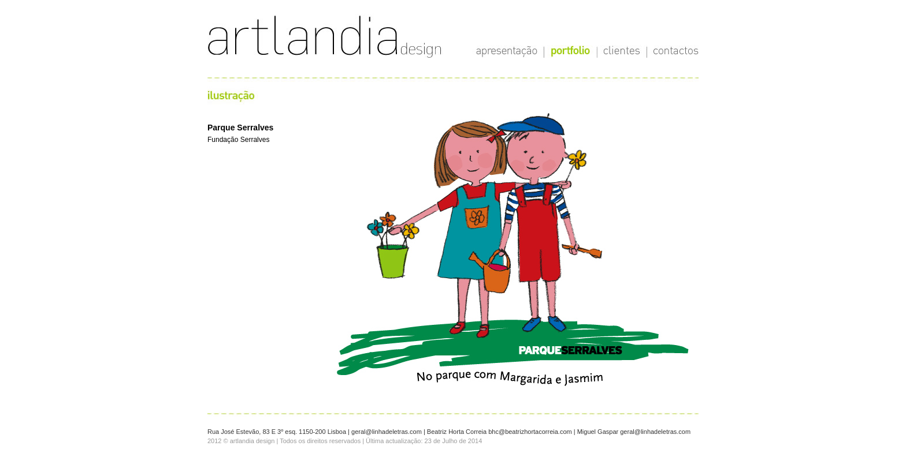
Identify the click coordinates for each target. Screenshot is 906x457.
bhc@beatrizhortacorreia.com (529, 431)
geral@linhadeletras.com (386, 431)
